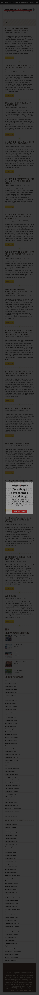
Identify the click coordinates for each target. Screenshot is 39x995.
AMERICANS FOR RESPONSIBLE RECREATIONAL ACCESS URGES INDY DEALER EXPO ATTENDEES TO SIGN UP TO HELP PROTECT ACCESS (19, 332)
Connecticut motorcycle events (11, 698)
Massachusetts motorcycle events (12, 732)
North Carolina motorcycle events (12, 765)
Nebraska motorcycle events (11, 749)
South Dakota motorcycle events (12, 788)
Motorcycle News (26, 336)
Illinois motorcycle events (10, 712)
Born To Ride (23, 32)
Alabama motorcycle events (11, 681)
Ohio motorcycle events (10, 771)
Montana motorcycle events (11, 746)
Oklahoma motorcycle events (11, 774)
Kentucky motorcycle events (11, 720)
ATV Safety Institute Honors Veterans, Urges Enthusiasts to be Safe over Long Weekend (19, 372)
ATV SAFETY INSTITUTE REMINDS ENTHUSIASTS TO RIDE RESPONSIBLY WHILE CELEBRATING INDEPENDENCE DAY (19, 217)
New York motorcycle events (11, 763)
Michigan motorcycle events (11, 734)
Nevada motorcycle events (10, 751)
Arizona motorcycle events (10, 686)
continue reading (9, 58)
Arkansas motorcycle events (11, 689)
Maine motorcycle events (10, 726)
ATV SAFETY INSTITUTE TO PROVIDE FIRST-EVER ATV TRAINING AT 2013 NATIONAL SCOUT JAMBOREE (19, 181)
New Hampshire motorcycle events (12, 754)
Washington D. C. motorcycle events (13, 808)
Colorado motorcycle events (11, 695)
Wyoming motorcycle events (11, 816)
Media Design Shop (26, 988)
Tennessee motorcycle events (11, 791)
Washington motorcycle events (11, 805)
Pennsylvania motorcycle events (12, 780)
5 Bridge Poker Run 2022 (19, 636)
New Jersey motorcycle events (11, 757)
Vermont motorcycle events (11, 799)
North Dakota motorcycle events (12, 768)
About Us (12, 990)
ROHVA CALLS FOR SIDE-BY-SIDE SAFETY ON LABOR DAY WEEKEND (18, 104)
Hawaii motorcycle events (10, 709)
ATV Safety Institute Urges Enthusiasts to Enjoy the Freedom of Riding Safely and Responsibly (18, 520)
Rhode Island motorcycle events (12, 782)
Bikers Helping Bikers (18, 670)
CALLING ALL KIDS (10, 596)
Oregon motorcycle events (10, 777)
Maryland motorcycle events (11, 729)
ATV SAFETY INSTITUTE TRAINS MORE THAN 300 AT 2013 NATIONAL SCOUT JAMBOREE (19, 143)
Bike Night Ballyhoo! (18, 644)
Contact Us (31, 990)
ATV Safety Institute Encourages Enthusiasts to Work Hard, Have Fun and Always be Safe (19, 481)
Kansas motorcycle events (10, 717)
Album (25, 990)
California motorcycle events (11, 692)
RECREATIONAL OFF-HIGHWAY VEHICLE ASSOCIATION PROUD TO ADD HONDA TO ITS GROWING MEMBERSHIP (18, 291)
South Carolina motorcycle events (12, 785)
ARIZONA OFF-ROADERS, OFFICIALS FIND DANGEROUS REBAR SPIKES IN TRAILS (17, 29)
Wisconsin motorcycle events (11, 814)
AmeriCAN (16, 653)
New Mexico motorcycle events (11, 760)
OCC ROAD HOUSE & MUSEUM (20, 661)
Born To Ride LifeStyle (27, 107)
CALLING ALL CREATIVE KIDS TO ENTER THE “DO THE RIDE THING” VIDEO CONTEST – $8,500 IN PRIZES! (19, 254)
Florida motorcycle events (10, 703)
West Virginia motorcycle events (12, 811)
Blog (17, 990)
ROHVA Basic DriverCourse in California (17, 443)
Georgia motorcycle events (11, 706)
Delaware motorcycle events (11, 700)
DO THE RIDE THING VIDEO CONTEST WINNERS (18, 408)
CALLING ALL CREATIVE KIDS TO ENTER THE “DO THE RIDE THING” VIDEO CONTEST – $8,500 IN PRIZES (19, 67)
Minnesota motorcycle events (11, 737)
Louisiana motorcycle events (11, 723)
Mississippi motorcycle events (11, 740)
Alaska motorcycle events (10, 683)
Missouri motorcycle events (11, 743)
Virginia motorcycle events (11, 802)
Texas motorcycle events (10, 794)
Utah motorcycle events (10, 797)
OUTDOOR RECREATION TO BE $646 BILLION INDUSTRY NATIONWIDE (18, 558)
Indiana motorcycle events (10, 715)
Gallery (21, 990)
